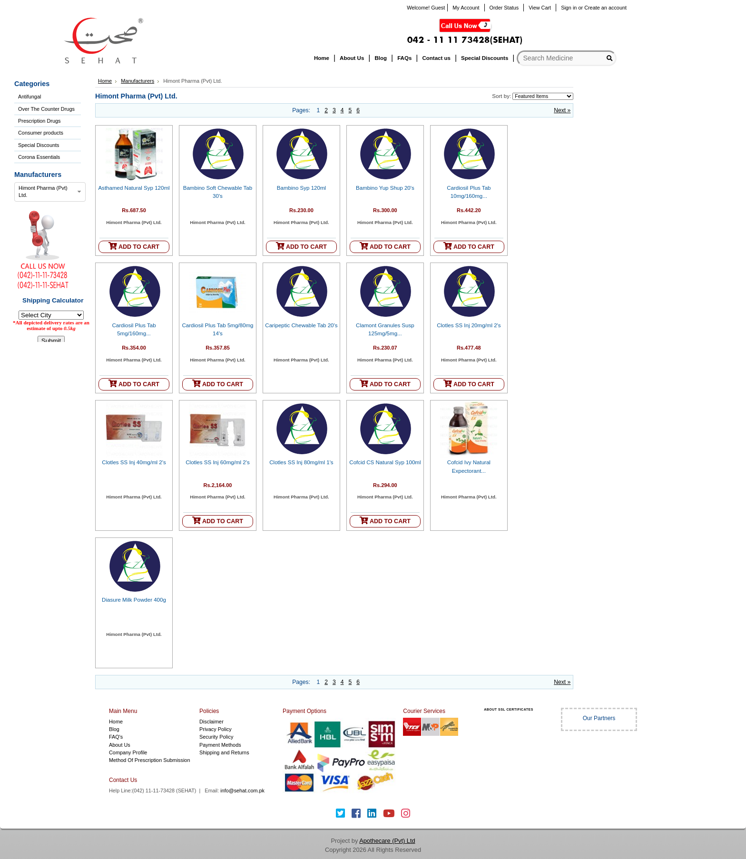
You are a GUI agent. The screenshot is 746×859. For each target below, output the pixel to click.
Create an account (605, 7)
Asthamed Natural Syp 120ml (133, 188)
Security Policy (216, 737)
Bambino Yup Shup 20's (385, 188)
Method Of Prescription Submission (149, 760)
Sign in (569, 7)
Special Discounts (38, 145)
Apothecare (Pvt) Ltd (387, 840)
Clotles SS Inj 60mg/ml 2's (217, 462)
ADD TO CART (133, 246)
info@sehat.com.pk (242, 790)
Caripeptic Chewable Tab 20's (301, 325)
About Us (119, 745)
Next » (562, 110)
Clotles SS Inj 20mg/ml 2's (469, 325)
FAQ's (116, 737)
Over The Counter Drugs (46, 109)
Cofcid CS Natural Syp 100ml (385, 462)
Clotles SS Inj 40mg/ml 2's (134, 462)
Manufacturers (137, 81)
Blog (114, 729)
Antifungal (29, 96)
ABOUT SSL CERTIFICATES (508, 709)
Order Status (504, 7)
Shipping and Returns (224, 752)
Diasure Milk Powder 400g (134, 600)
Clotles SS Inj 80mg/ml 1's (301, 462)
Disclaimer (211, 721)
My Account (465, 7)
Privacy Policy (215, 729)
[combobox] (50, 192)
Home (105, 81)
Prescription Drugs (39, 121)
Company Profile (128, 752)
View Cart (540, 7)
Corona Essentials (39, 157)
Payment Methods (220, 745)
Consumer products (40, 133)
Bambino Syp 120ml (301, 188)
